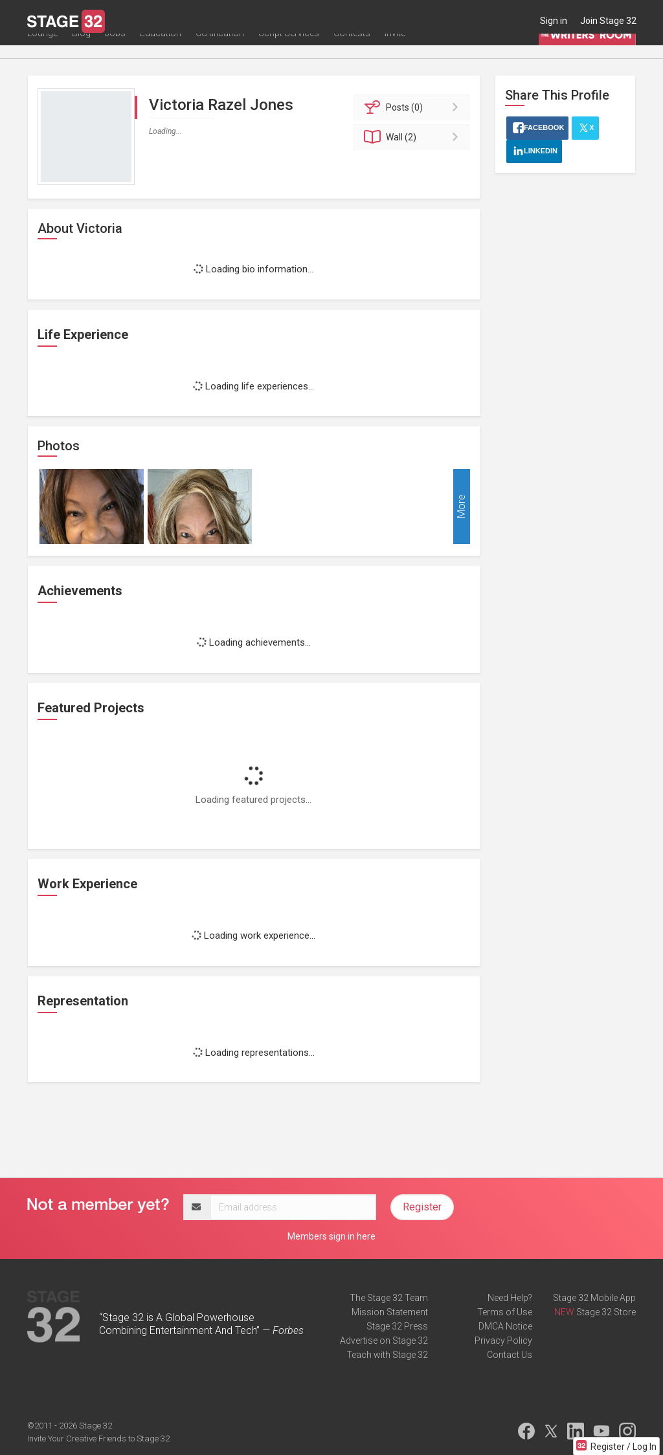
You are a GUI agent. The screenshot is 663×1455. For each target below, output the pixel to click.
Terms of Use (504, 1312)
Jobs (115, 50)
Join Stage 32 (608, 21)
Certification (220, 50)
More (461, 507)
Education (160, 50)
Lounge (42, 50)
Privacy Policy (503, 1340)
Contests (351, 50)
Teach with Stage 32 (387, 1355)
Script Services (288, 50)
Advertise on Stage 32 (384, 1340)
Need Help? (510, 1298)
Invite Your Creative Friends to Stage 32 (98, 1438)
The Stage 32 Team (389, 1298)
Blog (81, 50)
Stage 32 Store (606, 1312)
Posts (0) (413, 107)
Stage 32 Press (397, 1326)
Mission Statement (390, 1312)
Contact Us (509, 1355)
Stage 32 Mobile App (594, 1298)
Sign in (553, 21)
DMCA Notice (505, 1326)
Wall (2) (413, 137)
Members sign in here (331, 1236)
